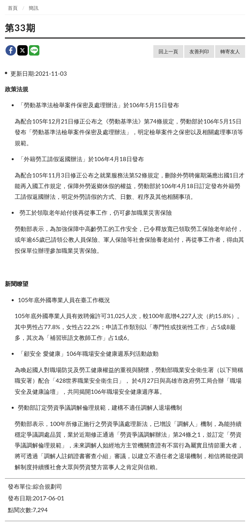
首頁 (13, 8)
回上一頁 (168, 51)
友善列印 (199, 51)
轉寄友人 (230, 51)
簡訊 (33, 8)
